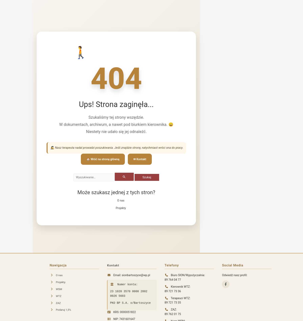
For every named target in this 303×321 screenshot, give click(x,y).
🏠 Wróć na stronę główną (102, 159)
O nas (120, 201)
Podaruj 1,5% (61, 309)
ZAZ (55, 303)
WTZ (56, 296)
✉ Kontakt (141, 159)
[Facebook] (225, 284)
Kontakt (113, 265)
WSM (56, 289)
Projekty (120, 208)
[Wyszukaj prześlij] (126, 177)
